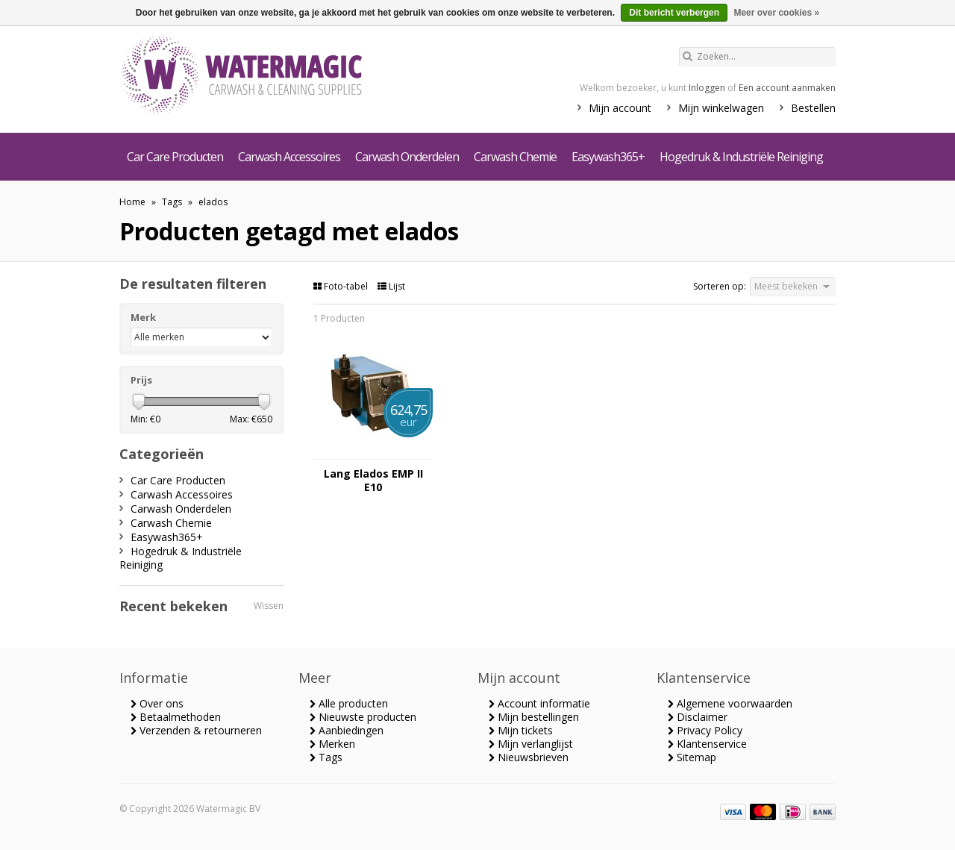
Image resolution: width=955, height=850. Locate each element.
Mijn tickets (521, 730)
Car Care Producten (175, 157)
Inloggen (707, 87)
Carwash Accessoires (289, 157)
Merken (332, 744)
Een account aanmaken (787, 87)
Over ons (157, 703)
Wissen (269, 605)
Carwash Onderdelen (407, 157)
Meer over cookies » (776, 12)
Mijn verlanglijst (531, 744)
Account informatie (539, 703)
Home (132, 202)
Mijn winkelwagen (721, 108)
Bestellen (813, 108)
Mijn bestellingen (534, 717)
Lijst (391, 286)
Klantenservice (707, 744)
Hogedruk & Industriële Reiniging (741, 157)
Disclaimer (697, 717)
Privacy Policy (705, 730)
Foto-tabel (341, 286)
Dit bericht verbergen (674, 12)
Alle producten (349, 703)
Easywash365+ (608, 157)
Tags (172, 202)
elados (213, 202)
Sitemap (692, 757)
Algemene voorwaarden (730, 703)
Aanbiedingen (346, 730)
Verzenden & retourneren (196, 730)
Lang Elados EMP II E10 (373, 480)
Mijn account (620, 108)
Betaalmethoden (176, 717)
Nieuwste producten (363, 717)
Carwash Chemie (515, 157)
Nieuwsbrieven (529, 757)
